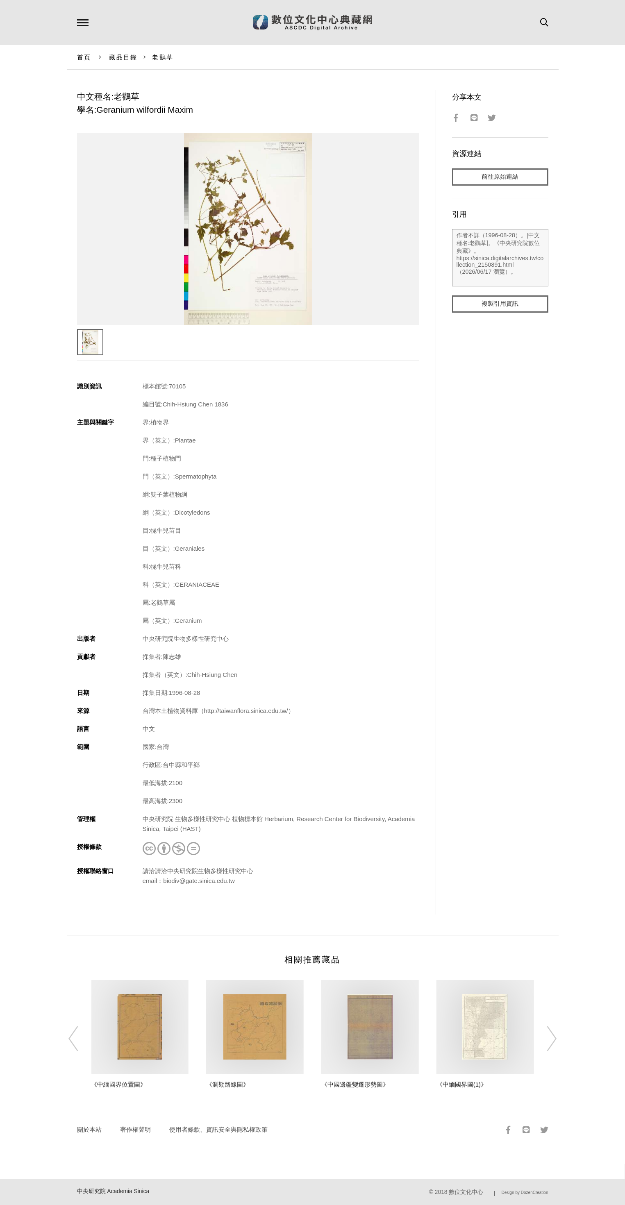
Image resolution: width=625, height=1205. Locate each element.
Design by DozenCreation (525, 1192)
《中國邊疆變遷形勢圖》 (355, 1084)
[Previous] (80, 1038)
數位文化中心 (466, 1192)
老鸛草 (162, 57)
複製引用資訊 (500, 303)
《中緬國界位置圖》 (118, 1084)
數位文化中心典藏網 (312, 22)
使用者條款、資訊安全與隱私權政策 (218, 1129)
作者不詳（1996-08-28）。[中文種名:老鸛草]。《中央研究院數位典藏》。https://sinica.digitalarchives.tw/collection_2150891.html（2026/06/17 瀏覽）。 (500, 257)
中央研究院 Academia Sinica (113, 1191)
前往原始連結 (500, 176)
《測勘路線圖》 (227, 1084)
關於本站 (89, 1129)
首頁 (84, 57)
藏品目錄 (123, 57)
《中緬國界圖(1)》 (461, 1084)
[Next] (544, 1038)
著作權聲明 (135, 1129)
